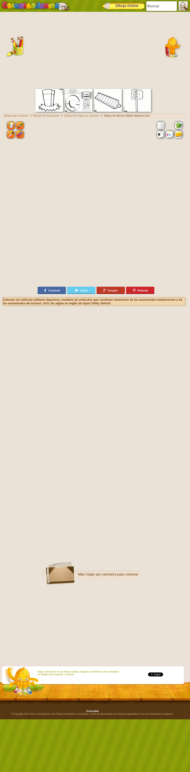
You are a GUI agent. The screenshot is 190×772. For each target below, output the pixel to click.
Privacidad (93, 711)
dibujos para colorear (16, 115)
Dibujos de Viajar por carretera (81, 115)
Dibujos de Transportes (46, 115)
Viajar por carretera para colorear (112, 574)
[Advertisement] (37, 50)
